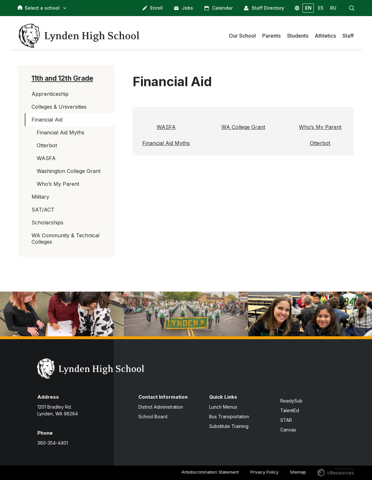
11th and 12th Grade (62, 78)
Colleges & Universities (59, 107)
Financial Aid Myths (60, 132)
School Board (152, 416)
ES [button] (320, 8)
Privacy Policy (264, 472)
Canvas (288, 429)
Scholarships (47, 222)
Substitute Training (228, 426)
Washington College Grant (68, 171)
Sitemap (298, 472)
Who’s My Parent (58, 184)
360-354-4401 (52, 443)
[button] (351, 8)
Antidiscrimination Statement (210, 472)
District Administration (160, 407)
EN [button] (308, 8)
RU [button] (333, 8)
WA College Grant (243, 127)
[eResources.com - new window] (335, 471)
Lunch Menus (223, 407)
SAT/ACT (43, 209)
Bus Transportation (229, 416)
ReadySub (291, 400)
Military (40, 197)
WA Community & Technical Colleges (65, 238)
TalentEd (289, 410)
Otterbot (47, 145)
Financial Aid (47, 119)
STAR (286, 420)
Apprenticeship (50, 94)
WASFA (46, 158)
